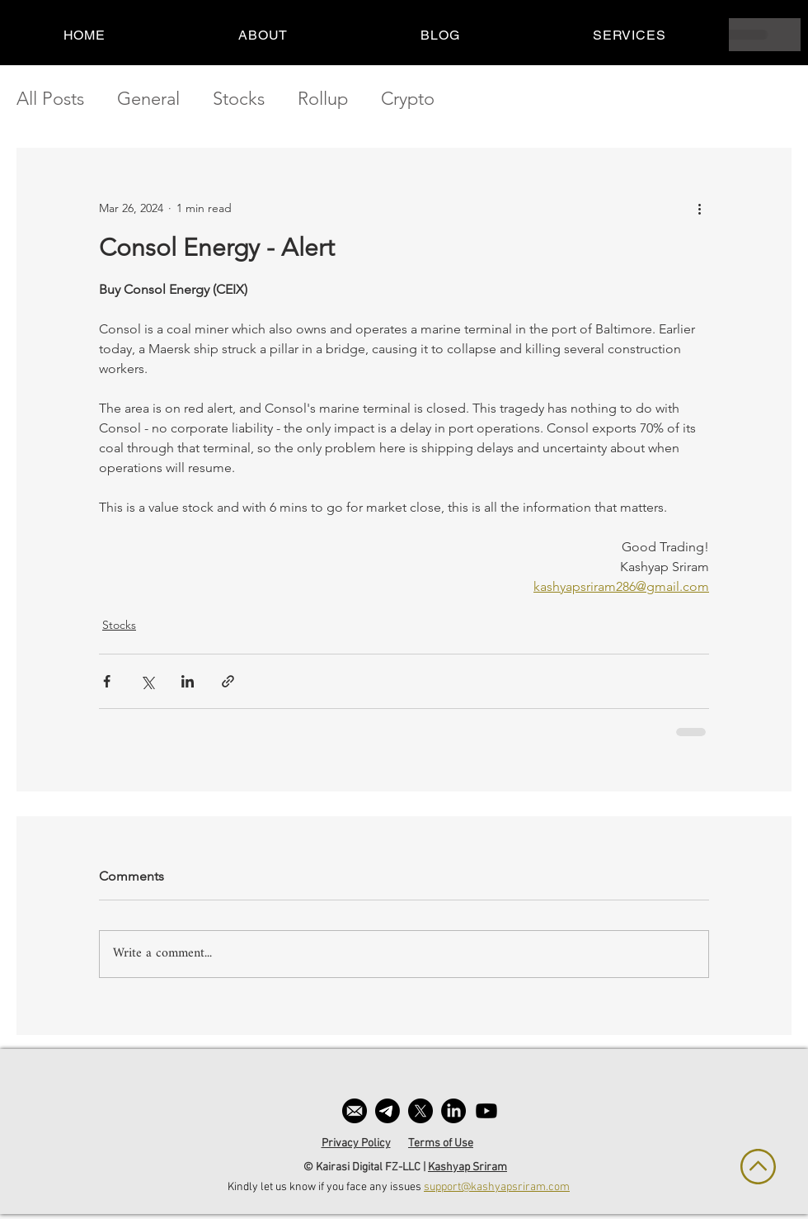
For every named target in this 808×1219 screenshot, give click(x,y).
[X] (420, 1111)
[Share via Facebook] (107, 681)
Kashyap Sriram (467, 1167)
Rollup (323, 98)
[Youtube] (486, 1111)
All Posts (50, 98)
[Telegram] (387, 1111)
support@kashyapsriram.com (497, 1187)
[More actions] (699, 208)
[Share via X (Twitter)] (147, 681)
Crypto (408, 98)
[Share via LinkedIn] (187, 681)
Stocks (239, 98)
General (148, 98)
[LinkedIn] (453, 1111)
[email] (354, 1111)
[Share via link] (228, 681)
